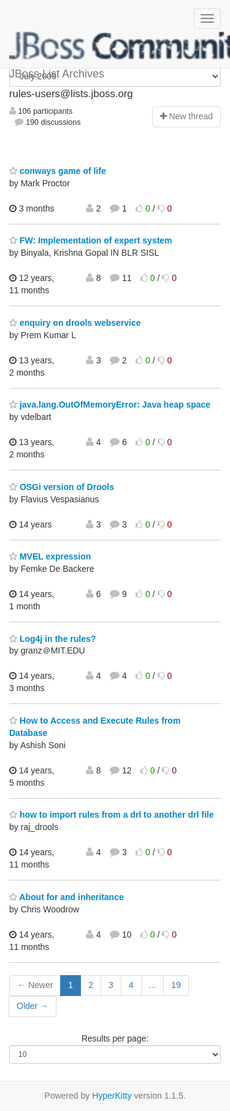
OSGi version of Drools (61, 487)
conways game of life (57, 171)
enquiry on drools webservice (75, 323)
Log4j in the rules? (52, 639)
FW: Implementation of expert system (90, 240)
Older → (32, 1006)
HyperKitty (112, 1096)
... (152, 985)
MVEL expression (50, 556)
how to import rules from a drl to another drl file (111, 815)
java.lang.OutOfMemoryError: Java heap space (109, 404)
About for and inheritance (66, 897)
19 (176, 985)
